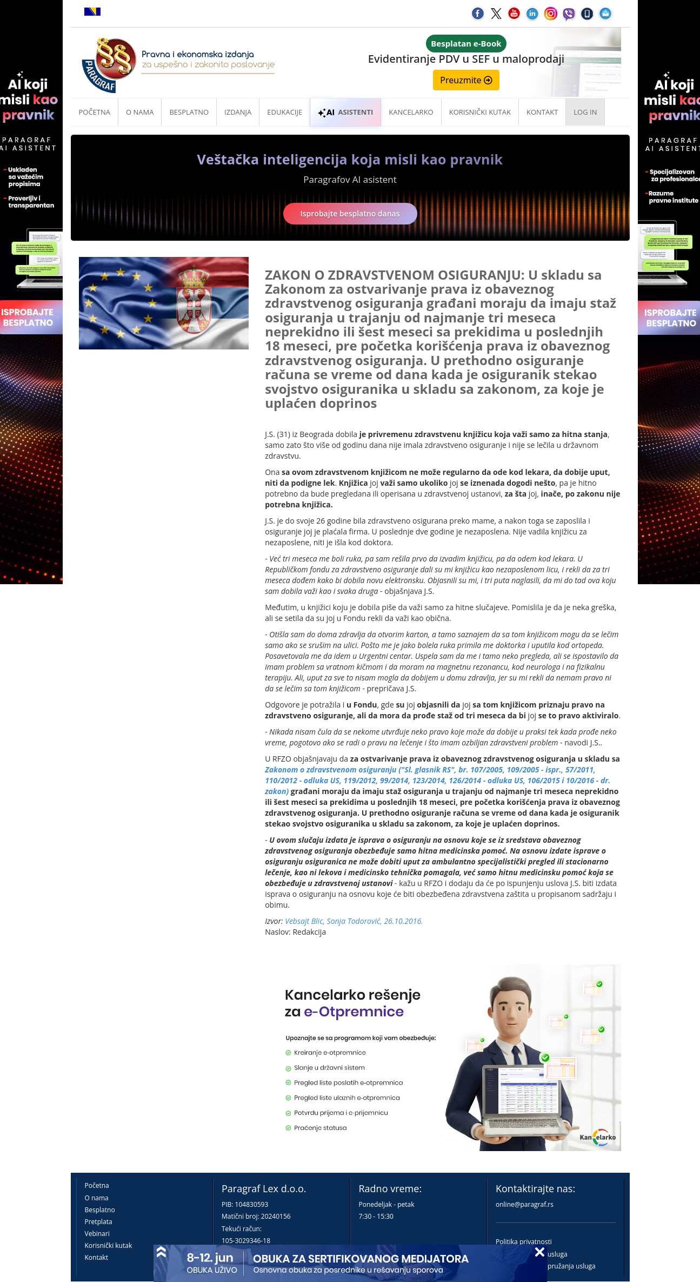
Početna (95, 112)
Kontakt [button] (542, 112)
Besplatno (189, 112)
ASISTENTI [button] (345, 112)
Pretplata (98, 1221)
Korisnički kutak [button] (480, 112)
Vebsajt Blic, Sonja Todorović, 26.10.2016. (354, 921)
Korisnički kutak (108, 1245)
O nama (140, 112)
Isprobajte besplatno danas (350, 213)
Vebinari (97, 1233)
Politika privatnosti (524, 1241)
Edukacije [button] (284, 112)
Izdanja (237, 112)
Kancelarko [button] (411, 112)
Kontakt (96, 1257)
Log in (585, 112)
